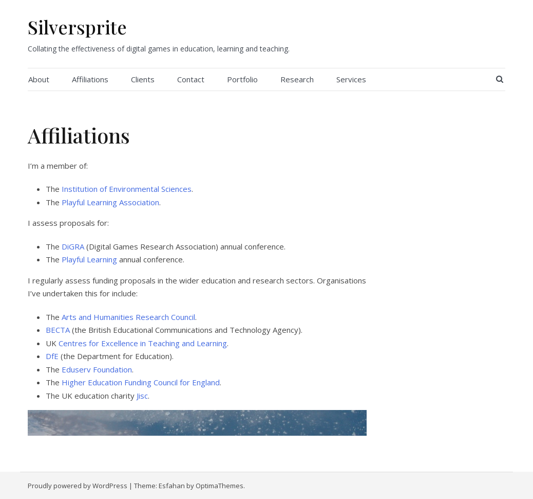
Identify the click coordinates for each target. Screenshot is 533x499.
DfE (52, 356)
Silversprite (77, 26)
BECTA (58, 330)
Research (297, 79)
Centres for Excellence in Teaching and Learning (143, 343)
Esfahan (172, 485)
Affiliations (90, 79)
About (38, 79)
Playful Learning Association (110, 202)
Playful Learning (89, 259)
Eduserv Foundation (97, 369)
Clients (143, 79)
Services (351, 79)
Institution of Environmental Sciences (127, 189)
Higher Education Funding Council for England (141, 382)
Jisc (142, 395)
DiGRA (73, 246)
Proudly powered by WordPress (77, 485)
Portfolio (242, 79)
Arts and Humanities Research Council (128, 317)
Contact (190, 79)
